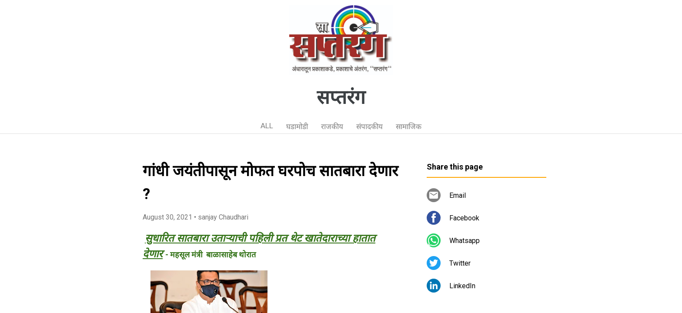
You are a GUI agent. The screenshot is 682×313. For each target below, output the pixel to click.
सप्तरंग (341, 97)
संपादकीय (369, 126)
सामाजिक (408, 126)
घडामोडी (297, 126)
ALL (267, 125)
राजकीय (332, 126)
